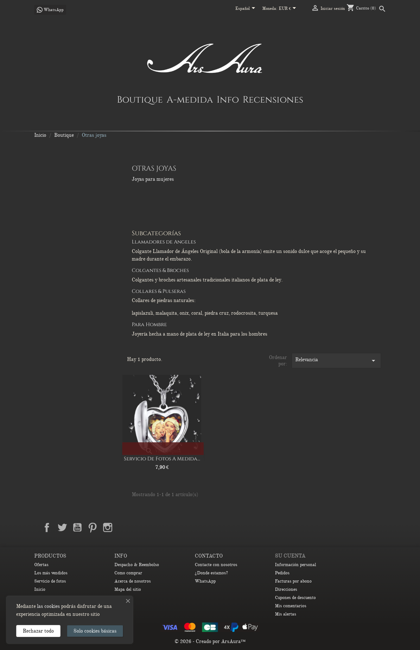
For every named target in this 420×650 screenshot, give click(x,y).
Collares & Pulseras (159, 291)
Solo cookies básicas (95, 631)
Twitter (62, 527)
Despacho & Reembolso (136, 564)
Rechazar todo (38, 631)
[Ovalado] (175, 448)
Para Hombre (149, 324)
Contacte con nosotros (216, 564)
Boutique (140, 99)
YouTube (77, 527)
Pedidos (282, 573)
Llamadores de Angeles (164, 241)
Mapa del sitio (127, 589)
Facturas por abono (293, 581)
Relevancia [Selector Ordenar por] (336, 361)
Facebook (47, 527)
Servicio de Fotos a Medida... (162, 458)
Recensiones (273, 99)
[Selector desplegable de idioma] (246, 9)
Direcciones (286, 589)
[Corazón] (150, 448)
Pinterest (92, 527)
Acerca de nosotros (132, 581)
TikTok (138, 527)
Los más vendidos (50, 573)
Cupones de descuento (295, 597)
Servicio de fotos (50, 581)
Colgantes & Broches (160, 270)
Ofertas (41, 564)
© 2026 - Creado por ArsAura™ (210, 641)
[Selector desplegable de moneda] (289, 9)
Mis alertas (285, 614)
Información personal (295, 564)
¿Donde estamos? (211, 573)
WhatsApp (205, 581)
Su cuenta (290, 556)
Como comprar (128, 573)
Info (228, 99)
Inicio (39, 589)
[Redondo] (163, 448)
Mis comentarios (290, 606)
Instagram (107, 527)
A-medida (190, 99)
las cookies (48, 606)
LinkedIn (123, 527)
